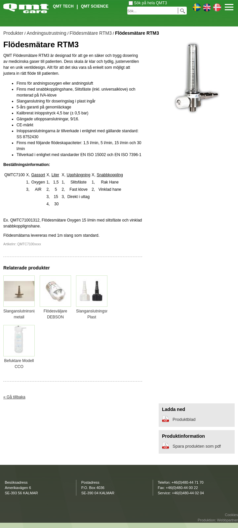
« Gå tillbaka (14, 397)
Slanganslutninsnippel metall (22, 311)
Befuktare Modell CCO (19, 360)
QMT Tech (63, 6)
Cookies (231, 515)
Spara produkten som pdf (197, 446)
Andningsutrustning (46, 33)
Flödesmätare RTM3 (91, 33)
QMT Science (94, 6)
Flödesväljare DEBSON (55, 311)
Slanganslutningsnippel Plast (96, 311)
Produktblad (184, 419)
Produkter (13, 33)
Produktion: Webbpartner (218, 520)
